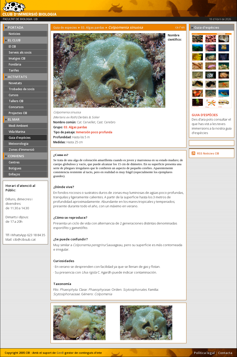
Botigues (15, 168)
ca (176, 27)
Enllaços (14, 174)
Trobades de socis (22, 89)
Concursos (16, 107)
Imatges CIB (17, 58)
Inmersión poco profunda (94, 132)
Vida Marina (17, 132)
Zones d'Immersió (21, 149)
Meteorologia (18, 144)
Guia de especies (65, 27)
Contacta (225, 353)
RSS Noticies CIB (208, 153)
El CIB (12, 46)
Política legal (204, 353)
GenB (60, 353)
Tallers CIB (16, 101)
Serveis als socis (20, 52)
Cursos (13, 95)
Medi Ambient (18, 126)
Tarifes (14, 70)
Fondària (15, 64)
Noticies (14, 34)
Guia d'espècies (20, 138)
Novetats (15, 83)
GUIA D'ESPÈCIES (205, 115)
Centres (14, 162)
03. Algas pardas (92, 27)
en (183, 27)
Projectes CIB (18, 113)
